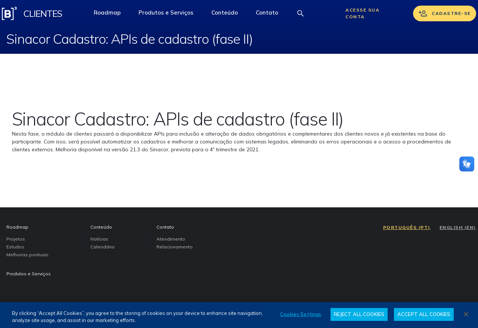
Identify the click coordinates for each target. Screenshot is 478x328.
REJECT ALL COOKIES (359, 314)
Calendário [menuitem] (102, 247)
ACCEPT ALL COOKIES (423, 314)
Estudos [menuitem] (15, 247)
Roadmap (111, 14)
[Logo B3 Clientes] (9, 13)
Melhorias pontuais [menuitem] (27, 254)
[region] (239, 315)
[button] (224, 13)
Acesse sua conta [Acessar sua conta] (362, 13)
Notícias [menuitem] (99, 239)
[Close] (466, 314)
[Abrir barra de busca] (300, 13)
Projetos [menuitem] (15, 239)
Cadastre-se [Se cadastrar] (444, 13)
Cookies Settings (300, 314)
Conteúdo (229, 14)
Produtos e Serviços (165, 14)
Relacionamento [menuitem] (174, 247)
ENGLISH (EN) (458, 227)
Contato (271, 14)
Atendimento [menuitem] (170, 239)
